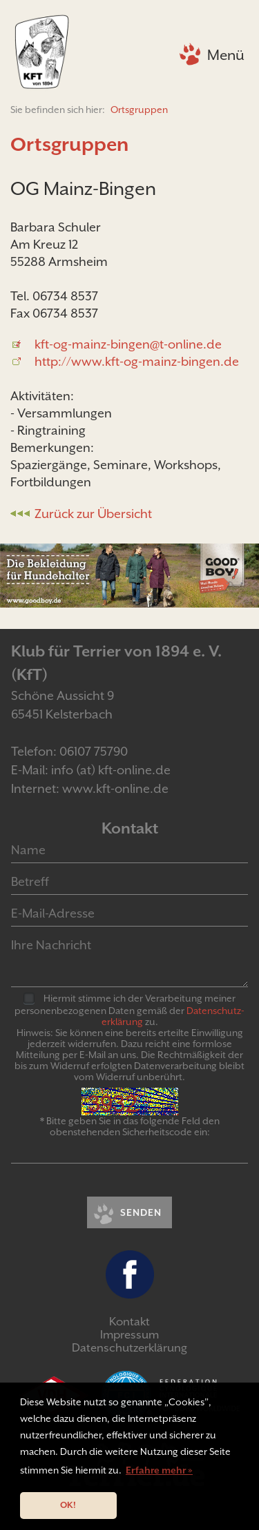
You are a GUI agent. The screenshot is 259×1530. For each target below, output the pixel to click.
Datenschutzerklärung (129, 1347)
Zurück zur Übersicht (93, 513)
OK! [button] (68, 1505)
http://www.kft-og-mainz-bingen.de (137, 361)
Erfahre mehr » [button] (159, 1470)
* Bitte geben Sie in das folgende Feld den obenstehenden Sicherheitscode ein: (130, 1126)
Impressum (129, 1334)
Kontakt (129, 1321)
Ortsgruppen (139, 109)
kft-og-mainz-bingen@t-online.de (128, 344)
